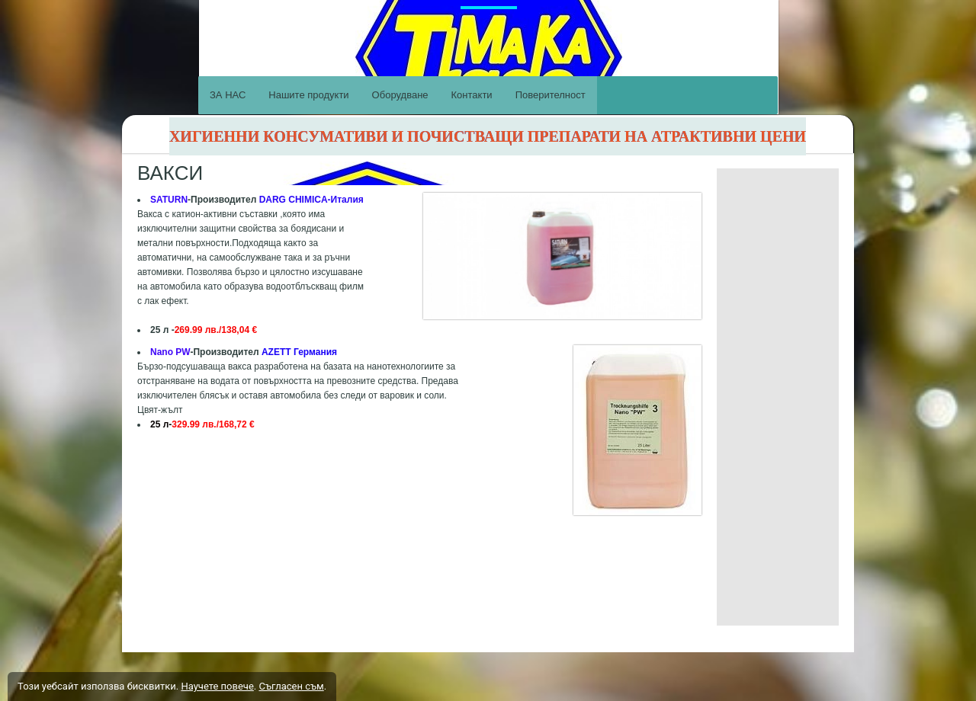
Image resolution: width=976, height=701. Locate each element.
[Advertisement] (778, 397)
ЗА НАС (228, 95)
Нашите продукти (308, 95)
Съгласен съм (290, 686)
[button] (610, 430)
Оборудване (400, 95)
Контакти (472, 95)
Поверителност (550, 95)
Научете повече (217, 686)
